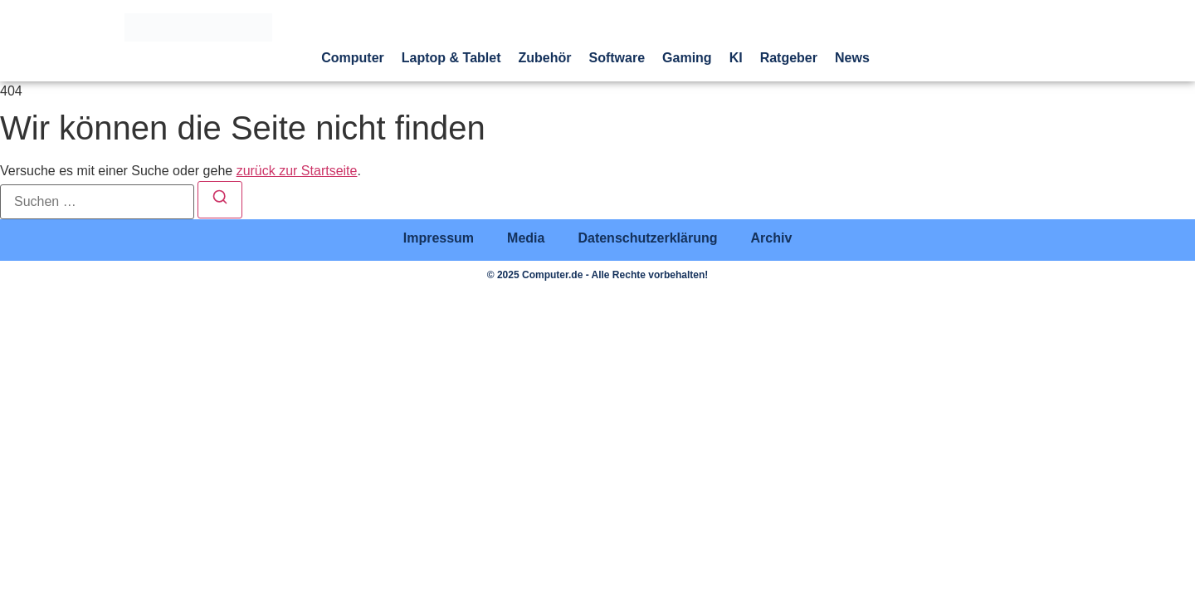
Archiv (771, 238)
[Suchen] (220, 199)
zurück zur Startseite (297, 171)
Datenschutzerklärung (647, 238)
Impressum (438, 238)
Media (525, 238)
